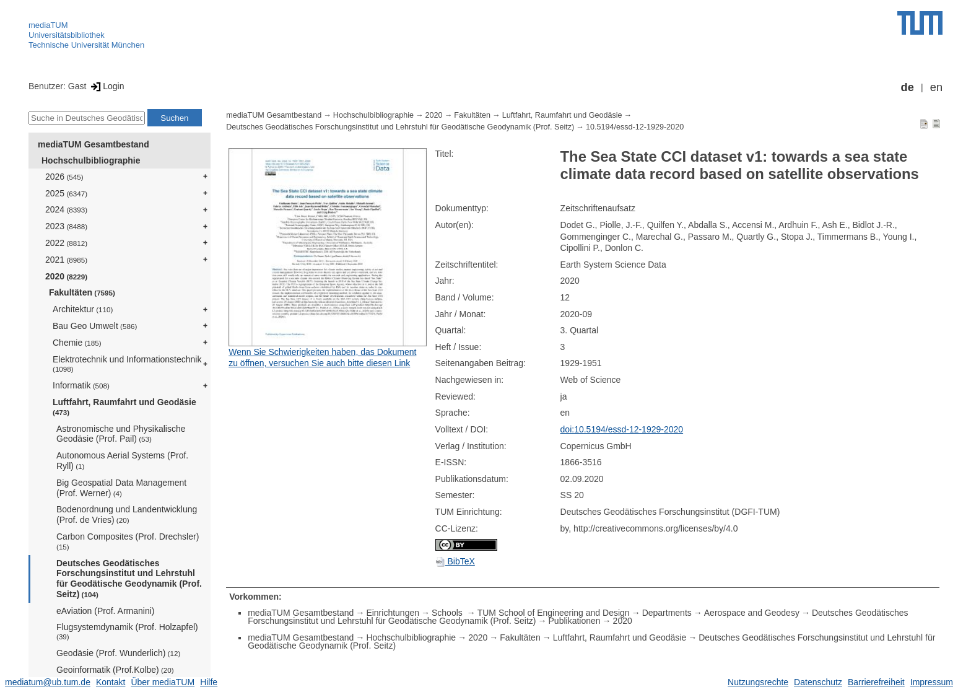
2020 (66, 276)
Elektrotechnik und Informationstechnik (127, 364)
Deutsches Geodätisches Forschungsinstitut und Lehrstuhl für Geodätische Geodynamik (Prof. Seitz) (129, 578)
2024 (66, 209)
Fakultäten (82, 292)
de (907, 87)
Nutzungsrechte (758, 682)
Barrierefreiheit (876, 682)
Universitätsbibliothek (66, 35)
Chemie (77, 343)
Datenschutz (818, 682)
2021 (66, 260)
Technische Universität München (86, 45)
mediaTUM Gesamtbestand (93, 144)
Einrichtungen (392, 613)
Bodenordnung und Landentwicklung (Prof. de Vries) (126, 514)
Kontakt (110, 682)
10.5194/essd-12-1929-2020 (635, 127)
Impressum (931, 682)
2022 (66, 243)
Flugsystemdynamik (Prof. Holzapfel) (127, 631)
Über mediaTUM (162, 682)
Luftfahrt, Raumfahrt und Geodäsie (124, 406)
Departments (667, 613)
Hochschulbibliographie (90, 160)
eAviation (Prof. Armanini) (105, 611)
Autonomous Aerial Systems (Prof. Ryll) (122, 460)
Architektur (83, 309)
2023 (66, 226)
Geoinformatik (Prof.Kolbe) (115, 670)
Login (106, 86)
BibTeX (455, 561)
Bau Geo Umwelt (95, 326)
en (936, 87)
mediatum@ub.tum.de (47, 682)
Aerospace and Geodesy (751, 613)
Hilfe (208, 682)
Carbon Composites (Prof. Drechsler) (127, 541)
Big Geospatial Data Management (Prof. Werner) (121, 488)
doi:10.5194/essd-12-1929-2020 (622, 429)
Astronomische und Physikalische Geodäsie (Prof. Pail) (121, 434)
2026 (64, 177)
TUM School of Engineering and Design (553, 613)
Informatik (81, 385)
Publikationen (575, 621)
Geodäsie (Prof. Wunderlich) (118, 653)
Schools (448, 613)
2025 (66, 193)
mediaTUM (48, 25)
